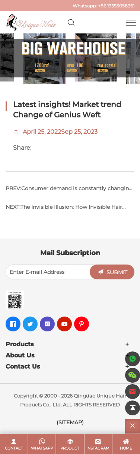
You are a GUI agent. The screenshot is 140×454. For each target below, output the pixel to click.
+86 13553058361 (116, 6)
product (69, 448)
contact (14, 448)
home (126, 448)
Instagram (97, 448)
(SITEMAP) (70, 422)
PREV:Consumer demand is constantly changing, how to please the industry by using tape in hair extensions (70, 191)
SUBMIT (116, 272)
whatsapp (42, 448)
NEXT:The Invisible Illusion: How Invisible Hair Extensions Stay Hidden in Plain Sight (64, 210)
